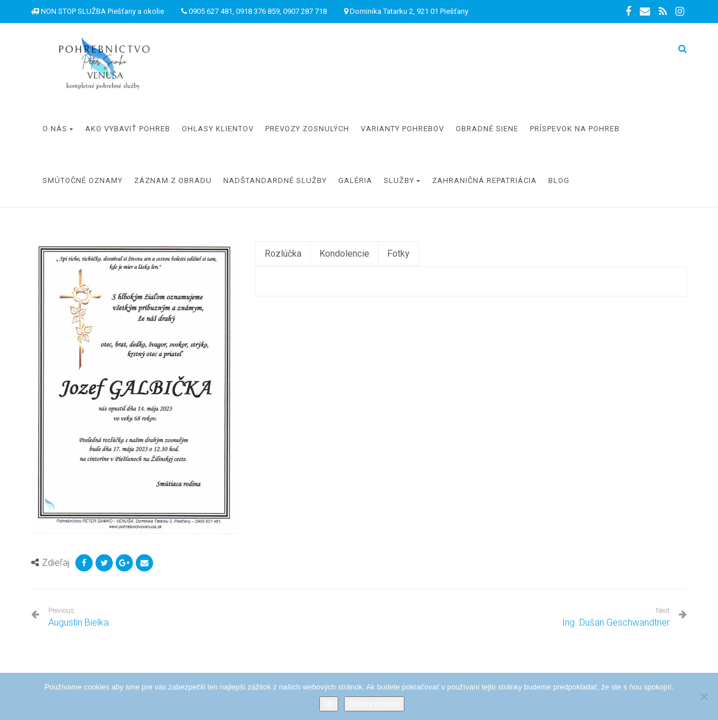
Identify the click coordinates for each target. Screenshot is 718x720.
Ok (329, 703)
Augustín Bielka (78, 617)
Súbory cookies (374, 703)
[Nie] (703, 696)
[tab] (283, 254)
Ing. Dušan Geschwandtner (616, 622)
